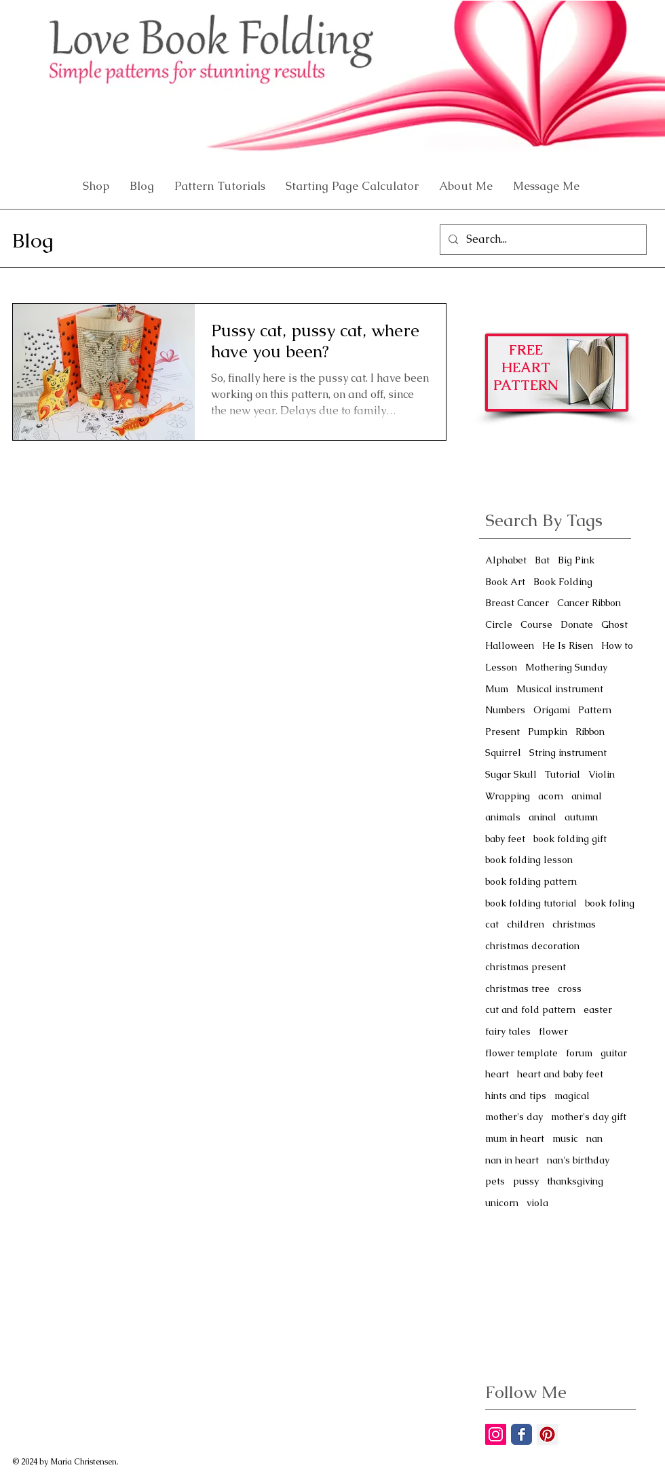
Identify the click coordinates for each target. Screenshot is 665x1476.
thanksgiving (575, 1181)
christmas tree (517, 988)
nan (594, 1138)
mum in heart (514, 1138)
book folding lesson (529, 860)
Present (502, 731)
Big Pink (576, 560)
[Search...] (542, 239)
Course (536, 624)
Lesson (501, 667)
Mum (496, 689)
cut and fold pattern (530, 1009)
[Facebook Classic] (521, 1434)
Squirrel (503, 752)
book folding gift (570, 839)
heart (497, 1074)
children (525, 924)
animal (586, 796)
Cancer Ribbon (589, 603)
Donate (576, 624)
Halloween (509, 645)
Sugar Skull (511, 774)
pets (495, 1181)
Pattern (594, 710)
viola (537, 1203)
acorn (550, 796)
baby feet (505, 839)
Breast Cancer (517, 603)
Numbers (505, 710)
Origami (551, 710)
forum (579, 1053)
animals (502, 817)
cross (570, 988)
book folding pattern (531, 881)
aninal (542, 817)
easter (598, 1009)
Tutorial (562, 774)
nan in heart (512, 1160)
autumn (581, 817)
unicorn (501, 1203)
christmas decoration (532, 946)
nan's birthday (578, 1160)
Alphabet (506, 560)
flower (553, 1031)
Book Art (505, 582)
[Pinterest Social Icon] (547, 1434)
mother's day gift (588, 1117)
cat (492, 924)
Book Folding (562, 582)
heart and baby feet (560, 1074)
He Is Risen (567, 645)
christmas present (525, 967)
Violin (601, 774)
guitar (614, 1053)
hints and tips (515, 1096)
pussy (526, 1181)
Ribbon (590, 731)
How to (617, 645)
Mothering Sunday (566, 667)
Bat (542, 560)
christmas (574, 924)
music (565, 1138)
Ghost (614, 624)
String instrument (568, 752)
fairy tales (508, 1031)
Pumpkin (547, 731)
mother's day (514, 1117)
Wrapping (507, 796)
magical (572, 1096)
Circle (498, 624)
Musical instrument (559, 689)
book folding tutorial (531, 903)
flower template (521, 1053)
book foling (609, 903)
